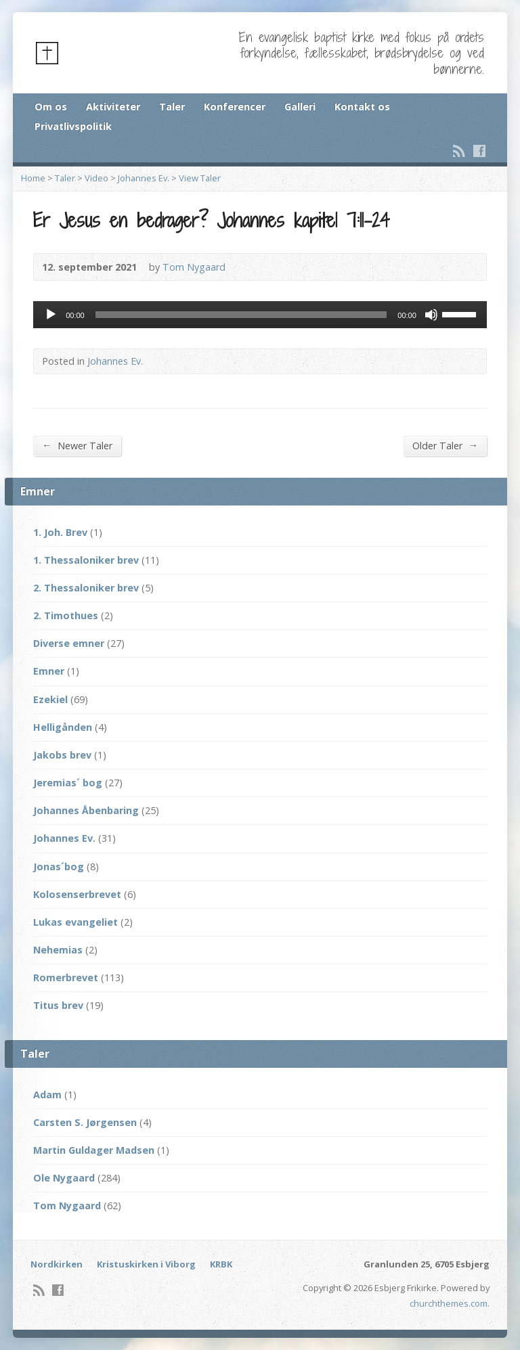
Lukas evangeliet (75, 922)
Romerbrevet (65, 977)
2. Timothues (65, 615)
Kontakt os (362, 106)
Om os (51, 106)
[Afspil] (51, 314)
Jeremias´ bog (67, 782)
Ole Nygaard (64, 1177)
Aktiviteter (113, 106)
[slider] (241, 314)
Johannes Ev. (143, 178)
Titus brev (58, 1005)
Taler (172, 106)
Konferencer (234, 106)
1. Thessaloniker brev (86, 560)
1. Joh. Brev (60, 532)
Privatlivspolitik (73, 126)
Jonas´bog (58, 866)
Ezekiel (50, 699)
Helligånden (62, 727)
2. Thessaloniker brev (86, 587)
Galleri (300, 106)
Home (33, 178)
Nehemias (58, 949)
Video (96, 178)
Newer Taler (77, 445)
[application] (260, 314)
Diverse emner (68, 643)
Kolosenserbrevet (77, 894)
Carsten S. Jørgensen (85, 1122)
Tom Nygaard (193, 267)
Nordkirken (56, 1264)
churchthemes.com (449, 1303)
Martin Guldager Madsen (93, 1150)
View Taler (200, 178)
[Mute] (431, 314)
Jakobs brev (62, 754)
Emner (48, 671)
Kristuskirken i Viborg (146, 1264)
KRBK (221, 1264)
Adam (47, 1094)
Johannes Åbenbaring (86, 810)
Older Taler (444, 445)
